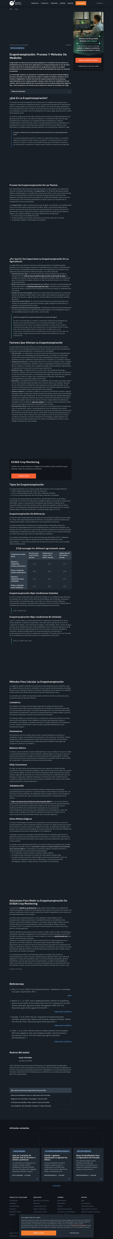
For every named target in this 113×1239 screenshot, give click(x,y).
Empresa (70, 3)
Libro (70, 996)
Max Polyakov (61, 1203)
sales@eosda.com (60, 936)
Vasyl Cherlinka (25, 1058)
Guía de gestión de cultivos (89, 1209)
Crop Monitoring (14, 1206)
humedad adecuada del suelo (38, 286)
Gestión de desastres (39, 1209)
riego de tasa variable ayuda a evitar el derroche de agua (45, 276)
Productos (44, 3)
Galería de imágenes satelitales (90, 1212)
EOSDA (15, 3)
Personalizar (74, 1233)
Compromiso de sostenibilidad (66, 1212)
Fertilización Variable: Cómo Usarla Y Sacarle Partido (30, 1102)
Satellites (12, 1214)
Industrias (34, 3)
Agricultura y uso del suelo (41, 1200)
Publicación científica (63, 1012)
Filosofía (60, 1206)
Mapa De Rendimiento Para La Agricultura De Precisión (30, 1095)
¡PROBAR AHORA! (23, 476)
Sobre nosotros (61, 1200)
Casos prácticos (86, 1203)
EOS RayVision (14, 1200)
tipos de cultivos (38, 402)
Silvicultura (36, 1203)
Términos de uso (14, 1236)
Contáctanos (81, 3)
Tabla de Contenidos (18, 91)
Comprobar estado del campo (88, 66)
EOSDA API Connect (15, 1212)
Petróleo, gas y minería (40, 1212)
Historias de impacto (87, 1206)
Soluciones (54, 3)
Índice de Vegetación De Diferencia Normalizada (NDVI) (31, 801)
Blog (82, 1200)
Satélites (63, 3)
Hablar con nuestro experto (88, 60)
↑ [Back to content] (36, 992)
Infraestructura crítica (40, 1206)
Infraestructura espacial (64, 1209)
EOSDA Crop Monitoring (28, 908)
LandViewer (13, 1203)
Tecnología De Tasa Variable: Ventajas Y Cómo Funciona (31, 1106)
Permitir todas (38, 1233)
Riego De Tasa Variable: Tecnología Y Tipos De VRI (29, 1099)
